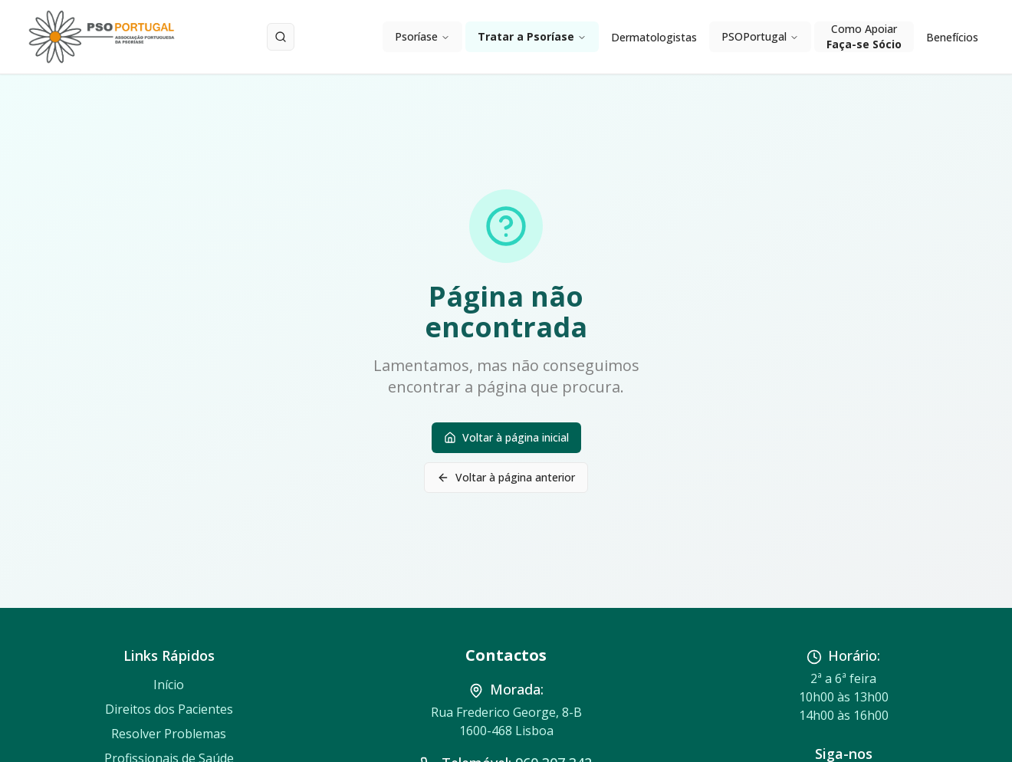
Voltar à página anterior (506, 477)
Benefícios (952, 37)
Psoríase (422, 36)
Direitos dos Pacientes (169, 709)
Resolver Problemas (168, 733)
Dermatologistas (654, 37)
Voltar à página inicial (506, 437)
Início (168, 684)
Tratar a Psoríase (532, 36)
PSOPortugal (760, 36)
